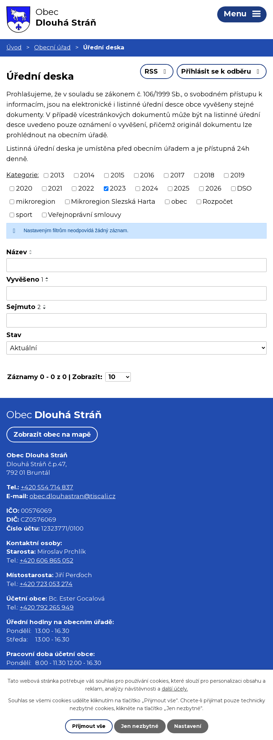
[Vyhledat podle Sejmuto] (136, 320)
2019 (237, 175)
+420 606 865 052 (46, 560)
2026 (213, 188)
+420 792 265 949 (47, 607)
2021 (55, 188)
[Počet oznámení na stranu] (118, 377)
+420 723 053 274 (46, 583)
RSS (157, 71)
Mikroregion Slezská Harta (113, 202)
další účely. (175, 689)
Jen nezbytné (140, 726)
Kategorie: (22, 175)
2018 (207, 175)
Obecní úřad (52, 47)
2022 (86, 188)
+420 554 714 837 (47, 487)
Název (16, 252)
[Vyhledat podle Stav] (136, 348)
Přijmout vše (89, 726)
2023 (118, 188)
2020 (24, 188)
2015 (117, 175)
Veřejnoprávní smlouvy (84, 215)
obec (179, 202)
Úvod (14, 47)
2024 (150, 188)
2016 (147, 175)
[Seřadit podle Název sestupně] (31, 253)
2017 (177, 175)
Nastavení (187, 726)
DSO (244, 188)
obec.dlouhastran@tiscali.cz (73, 496)
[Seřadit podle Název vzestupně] (31, 250)
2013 (57, 175)
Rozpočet (218, 202)
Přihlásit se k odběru (221, 71)
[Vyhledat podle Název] (136, 265)
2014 (87, 175)
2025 (181, 188)
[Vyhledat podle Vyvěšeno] (136, 293)
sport (24, 215)
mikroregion (35, 202)
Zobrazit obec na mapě (52, 434)
